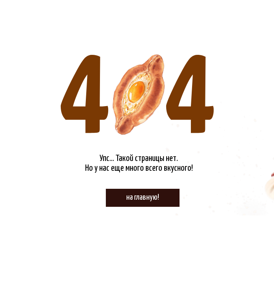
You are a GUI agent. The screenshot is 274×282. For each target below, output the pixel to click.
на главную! (142, 197)
